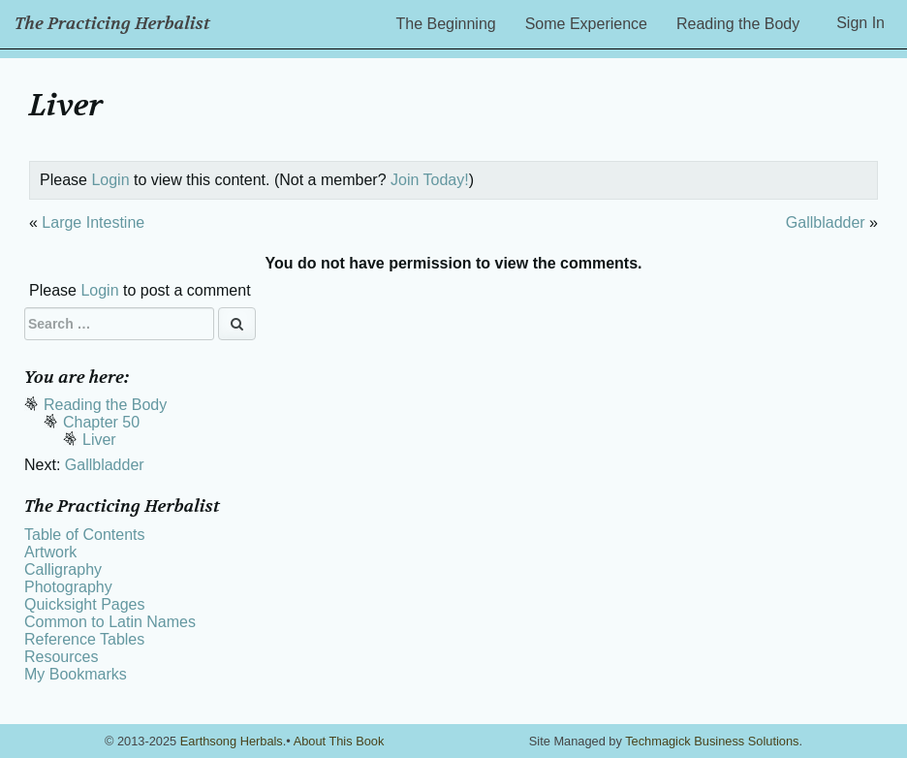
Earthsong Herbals (231, 741)
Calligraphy (63, 569)
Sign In (860, 23)
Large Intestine (93, 222)
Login (110, 180)
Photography (68, 587)
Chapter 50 (101, 422)
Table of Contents (84, 534)
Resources (61, 656)
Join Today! (430, 180)
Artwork (50, 552)
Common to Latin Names (110, 622)
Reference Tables (84, 639)
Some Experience (586, 24)
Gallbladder (825, 222)
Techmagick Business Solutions (711, 741)
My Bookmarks (75, 674)
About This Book (339, 741)
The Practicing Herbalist (112, 24)
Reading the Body (737, 24)
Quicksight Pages (84, 604)
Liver (99, 439)
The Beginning (446, 24)
